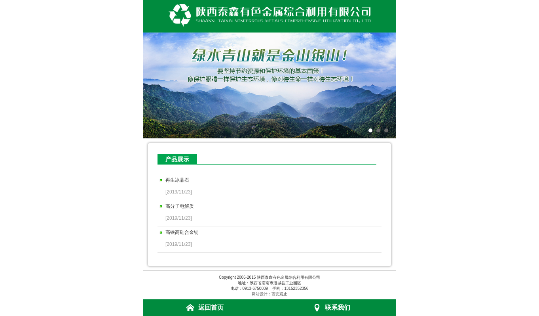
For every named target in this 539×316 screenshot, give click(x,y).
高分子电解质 (179, 206)
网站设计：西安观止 (269, 294)
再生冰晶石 (177, 180)
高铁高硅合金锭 (182, 232)
